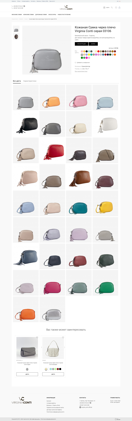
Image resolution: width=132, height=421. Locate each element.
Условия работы (26, 1)
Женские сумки (17, 14)
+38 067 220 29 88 (18, 8)
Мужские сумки (28, 14)
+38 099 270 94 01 (18, 6)
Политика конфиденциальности (55, 412)
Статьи (18, 1)
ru (119, 1)
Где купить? (52, 1)
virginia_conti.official (85, 407)
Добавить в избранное (83, 62)
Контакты (33, 1)
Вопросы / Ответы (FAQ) (42, 1)
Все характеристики (81, 71)
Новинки (14, 1)
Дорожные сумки (41, 14)
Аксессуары (52, 14)
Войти (107, 7)
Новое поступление (64, 14)
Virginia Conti (26, 419)
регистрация (81, 44)
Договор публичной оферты (54, 409)
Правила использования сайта (55, 407)
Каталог (49, 401)
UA (117, 1)
